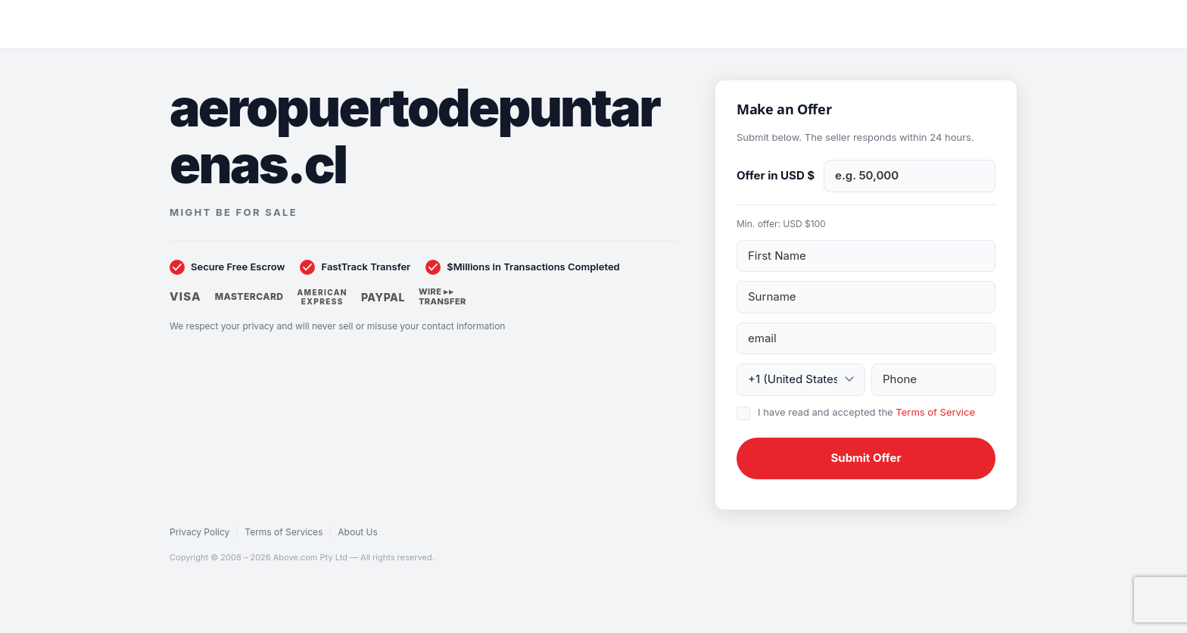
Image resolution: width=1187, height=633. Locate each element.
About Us (357, 532)
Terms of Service (935, 412)
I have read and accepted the (866, 412)
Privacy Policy (199, 532)
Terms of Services (283, 532)
